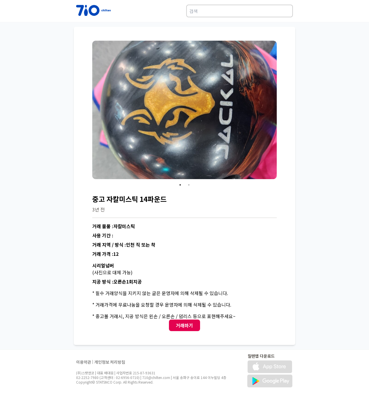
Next (281, 111)
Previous (88, 111)
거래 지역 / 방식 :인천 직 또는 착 (123, 244)
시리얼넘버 (103, 265)
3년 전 (98, 209)
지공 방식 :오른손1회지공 (117, 281)
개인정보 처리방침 (109, 362)
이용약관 (83, 362)
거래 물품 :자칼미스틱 (113, 226)
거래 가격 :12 (105, 253)
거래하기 (184, 325)
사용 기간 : (102, 235)
